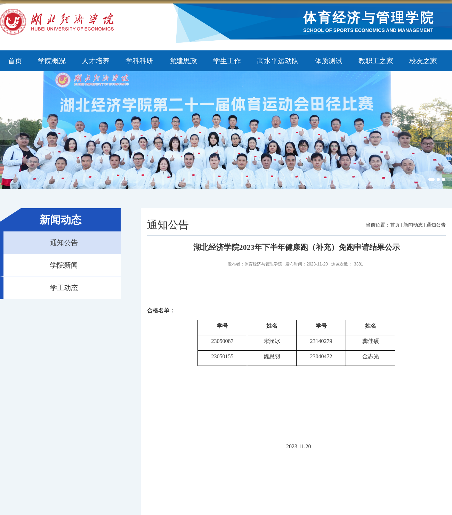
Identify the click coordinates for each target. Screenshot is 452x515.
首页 (15, 61)
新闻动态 (413, 225)
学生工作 (227, 61)
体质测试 (328, 61)
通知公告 (436, 225)
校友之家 (423, 61)
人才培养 (96, 61)
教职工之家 (375, 61)
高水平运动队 (278, 61)
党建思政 (183, 61)
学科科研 (139, 61)
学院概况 (52, 61)
